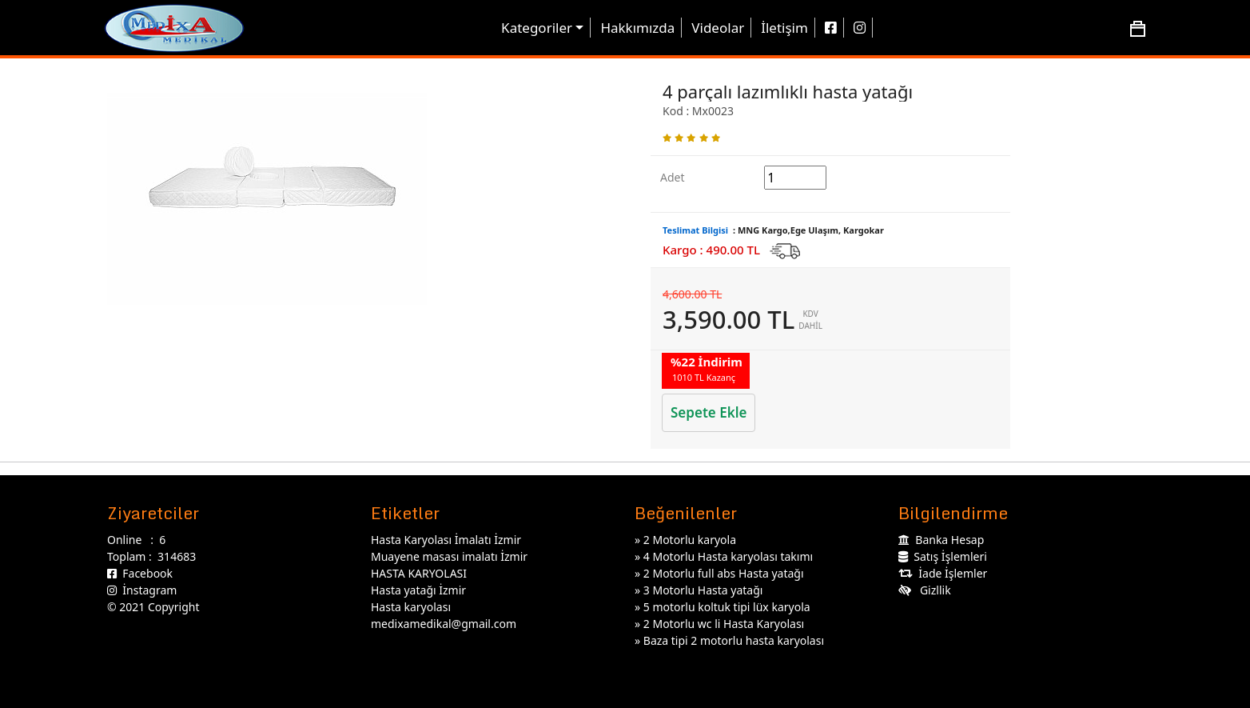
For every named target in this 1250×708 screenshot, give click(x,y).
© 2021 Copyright (153, 606)
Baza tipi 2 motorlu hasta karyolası (733, 640)
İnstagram (142, 590)
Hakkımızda (637, 27)
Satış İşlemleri (942, 556)
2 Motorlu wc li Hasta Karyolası (723, 623)
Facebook (140, 573)
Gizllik (924, 590)
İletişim (784, 27)
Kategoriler (536, 27)
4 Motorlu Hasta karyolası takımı (728, 556)
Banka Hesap (941, 539)
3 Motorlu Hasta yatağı (703, 590)
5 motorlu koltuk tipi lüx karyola (726, 606)
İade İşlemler (942, 573)
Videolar (717, 27)
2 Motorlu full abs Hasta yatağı (723, 573)
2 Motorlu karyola (689, 539)
